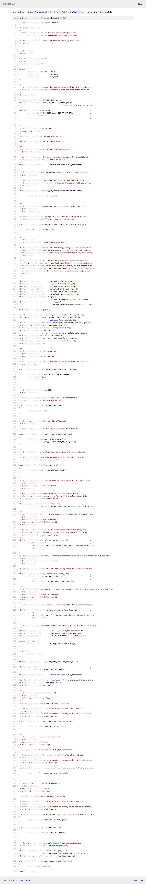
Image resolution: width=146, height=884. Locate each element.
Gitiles (14, 880)
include (93, 11)
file (63, 18)
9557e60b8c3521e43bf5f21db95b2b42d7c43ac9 (60, 11)
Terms (28, 880)
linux (30, 11)
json (142, 880)
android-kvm (19, 11)
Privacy (21, 880)
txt (135, 880)
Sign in (141, 4)
